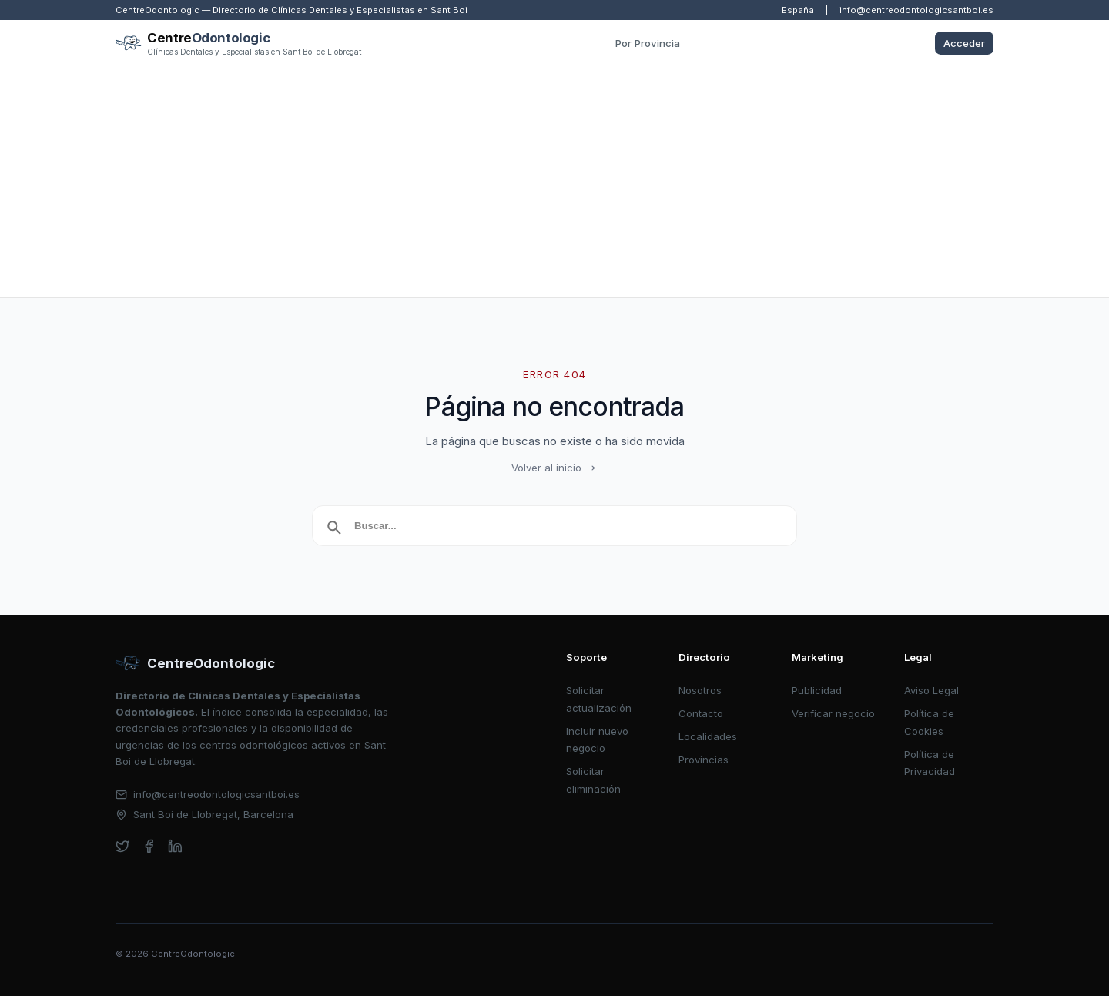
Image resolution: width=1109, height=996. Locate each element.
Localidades (707, 736)
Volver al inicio (554, 467)
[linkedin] (175, 846)
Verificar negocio (833, 713)
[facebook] (149, 846)
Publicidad (817, 690)
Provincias (703, 759)
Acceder (964, 43)
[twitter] (123, 846)
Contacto (700, 713)
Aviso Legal (931, 690)
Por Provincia (647, 43)
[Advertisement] (554, 182)
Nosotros (700, 690)
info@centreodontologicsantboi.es (916, 10)
